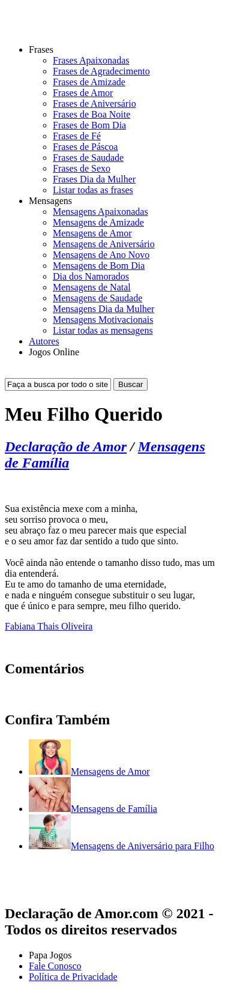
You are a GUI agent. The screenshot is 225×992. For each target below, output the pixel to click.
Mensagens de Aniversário (104, 244)
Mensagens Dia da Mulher (103, 309)
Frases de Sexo (81, 168)
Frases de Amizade (89, 82)
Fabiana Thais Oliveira (48, 626)
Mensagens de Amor (92, 233)
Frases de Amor (83, 93)
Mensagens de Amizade (98, 222)
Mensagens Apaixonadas (100, 211)
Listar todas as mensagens (103, 330)
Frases (41, 49)
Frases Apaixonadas (91, 60)
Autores (44, 341)
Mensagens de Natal (92, 287)
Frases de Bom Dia (89, 125)
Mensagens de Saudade (97, 298)
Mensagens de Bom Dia (99, 265)
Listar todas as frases (93, 190)
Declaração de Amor (66, 446)
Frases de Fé (77, 136)
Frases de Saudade (88, 157)
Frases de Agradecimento (101, 71)
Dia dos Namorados (91, 276)
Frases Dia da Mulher (94, 179)
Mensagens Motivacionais (103, 319)
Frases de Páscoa (85, 147)
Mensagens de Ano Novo (101, 255)
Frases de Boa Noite (91, 114)
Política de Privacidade (73, 977)
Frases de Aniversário (94, 103)
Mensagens (50, 201)
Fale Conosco (55, 966)
